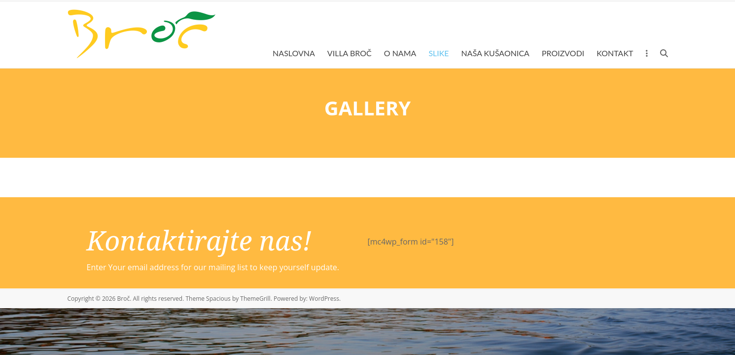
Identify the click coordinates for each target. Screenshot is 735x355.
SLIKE (438, 53)
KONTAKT (614, 53)
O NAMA (400, 53)
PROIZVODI (563, 53)
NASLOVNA (294, 53)
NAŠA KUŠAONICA (495, 53)
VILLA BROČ (349, 53)
